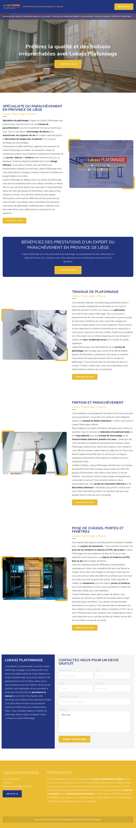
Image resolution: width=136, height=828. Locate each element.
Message (62, 709)
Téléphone (99, 683)
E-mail (61, 683)
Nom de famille (65, 670)
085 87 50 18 (124, 7)
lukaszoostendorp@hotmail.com (18, 786)
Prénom (98, 670)
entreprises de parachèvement (66, 819)
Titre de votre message (68, 696)
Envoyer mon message (74, 739)
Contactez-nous (68, 64)
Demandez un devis (84, 377)
